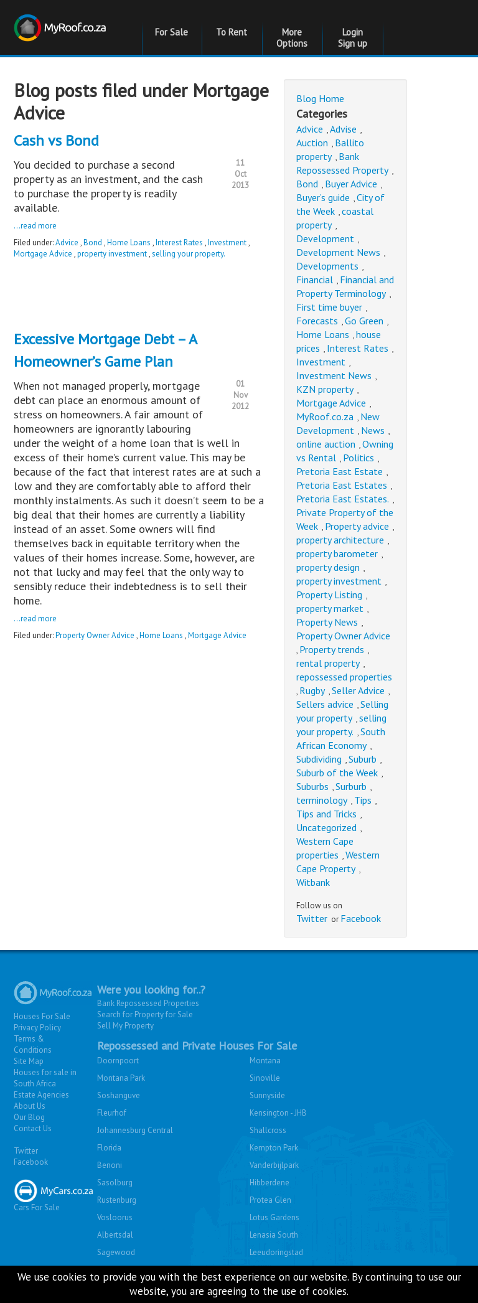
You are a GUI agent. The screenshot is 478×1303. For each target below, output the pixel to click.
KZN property (325, 389)
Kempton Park (274, 1147)
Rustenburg (116, 1200)
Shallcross (268, 1130)
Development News (338, 252)
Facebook (360, 918)
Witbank (313, 882)
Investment (227, 242)
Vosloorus (115, 1217)
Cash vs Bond (56, 140)
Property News (327, 622)
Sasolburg (115, 1182)
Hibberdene (269, 1182)
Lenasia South (274, 1235)
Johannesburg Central (135, 1130)
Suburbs (312, 786)
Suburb (363, 759)
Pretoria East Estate (339, 471)
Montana (265, 1060)
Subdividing (319, 759)
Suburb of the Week (337, 772)
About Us (29, 1106)
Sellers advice (325, 704)
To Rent (231, 32)
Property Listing (329, 594)
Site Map (29, 1061)
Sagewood (116, 1252)
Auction (312, 142)
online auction (325, 444)
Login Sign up (352, 37)
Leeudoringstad (276, 1252)
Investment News (334, 375)
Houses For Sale (42, 1016)
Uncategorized (326, 827)
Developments (327, 266)
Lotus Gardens (274, 1217)
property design (328, 567)
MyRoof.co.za (325, 416)
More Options (291, 37)
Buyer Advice (351, 183)
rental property (328, 663)
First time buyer (329, 307)
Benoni (109, 1165)
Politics (358, 457)
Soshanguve (118, 1095)
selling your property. (188, 253)
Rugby (312, 690)
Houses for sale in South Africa (45, 1078)
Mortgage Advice (43, 253)
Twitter (311, 918)
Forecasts (317, 320)
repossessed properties (344, 676)
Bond (92, 242)
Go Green (364, 320)
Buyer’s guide (323, 197)
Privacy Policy (37, 1027)
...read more (35, 225)
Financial (314, 279)
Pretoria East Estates (341, 485)
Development (325, 238)
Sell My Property (125, 1025)
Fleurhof (111, 1113)
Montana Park (121, 1078)
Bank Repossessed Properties (148, 1003)
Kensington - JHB (278, 1113)
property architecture (340, 540)
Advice (66, 242)
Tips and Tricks (326, 813)
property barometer (337, 553)
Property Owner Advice (94, 635)
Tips (363, 800)
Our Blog (29, 1117)
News (373, 430)
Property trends (331, 649)
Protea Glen (270, 1200)
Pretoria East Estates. (342, 498)
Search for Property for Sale (145, 1014)
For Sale (171, 32)
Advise (343, 129)
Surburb (351, 786)
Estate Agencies (41, 1094)
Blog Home (320, 98)
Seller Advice (358, 690)
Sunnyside (267, 1095)
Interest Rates (179, 242)
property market (329, 608)
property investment (112, 253)
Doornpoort (118, 1060)
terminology (321, 800)
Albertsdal (115, 1235)
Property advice (357, 526)
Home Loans (129, 242)
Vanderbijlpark (274, 1165)
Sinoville (265, 1078)
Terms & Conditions (33, 1044)
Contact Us (33, 1128)
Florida (109, 1147)
